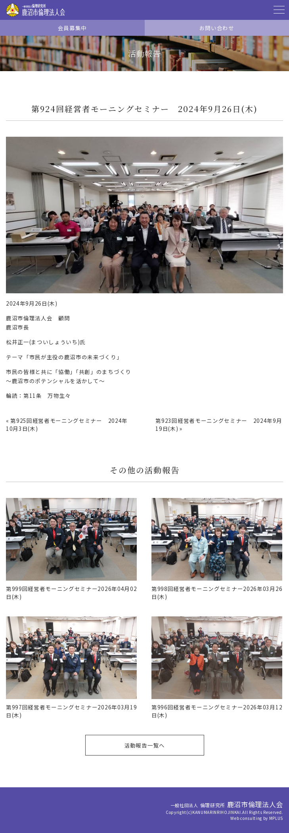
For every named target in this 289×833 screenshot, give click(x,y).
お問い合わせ (216, 28)
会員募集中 (72, 28)
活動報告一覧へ (144, 745)
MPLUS (276, 818)
